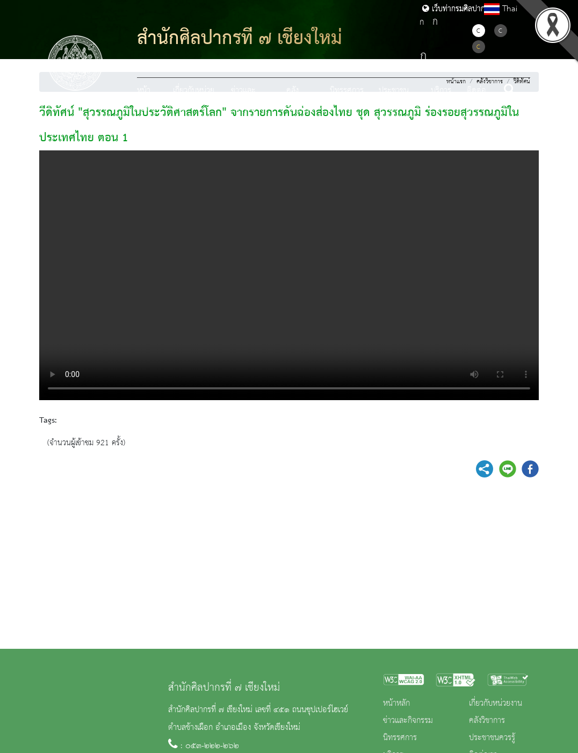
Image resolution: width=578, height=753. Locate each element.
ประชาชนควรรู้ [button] (394, 100)
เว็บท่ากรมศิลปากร (455, 9)
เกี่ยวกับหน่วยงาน (495, 704)
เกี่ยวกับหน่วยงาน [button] (193, 100)
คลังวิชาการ (487, 721)
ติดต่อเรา (476, 100)
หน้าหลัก (143, 100)
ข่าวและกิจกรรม (408, 721)
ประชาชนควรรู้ (492, 738)
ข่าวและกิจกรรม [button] (243, 100)
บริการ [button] (441, 91)
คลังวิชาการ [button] (298, 100)
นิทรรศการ (347, 91)
